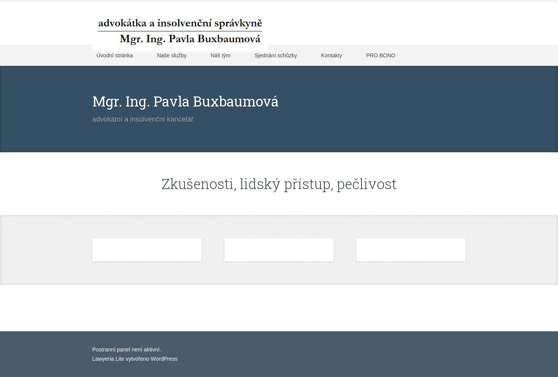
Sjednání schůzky (276, 55)
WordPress (163, 359)
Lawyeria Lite (109, 359)
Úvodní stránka (114, 55)
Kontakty (331, 55)
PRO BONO (380, 55)
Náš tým (220, 55)
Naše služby (171, 55)
